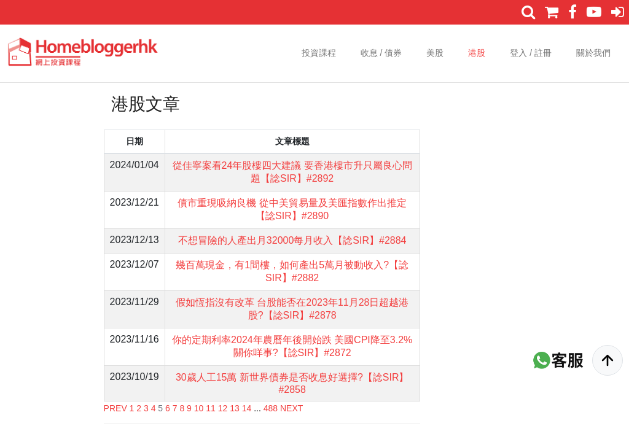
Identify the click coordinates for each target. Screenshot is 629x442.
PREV (115, 408)
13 (235, 408)
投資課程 (319, 53)
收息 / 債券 (381, 53)
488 (271, 408)
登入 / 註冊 (531, 53)
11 (211, 408)
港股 (476, 53)
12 (223, 408)
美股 (434, 53)
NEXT (291, 408)
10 (199, 408)
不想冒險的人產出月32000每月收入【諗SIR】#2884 (292, 240)
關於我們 (593, 53)
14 (247, 408)
